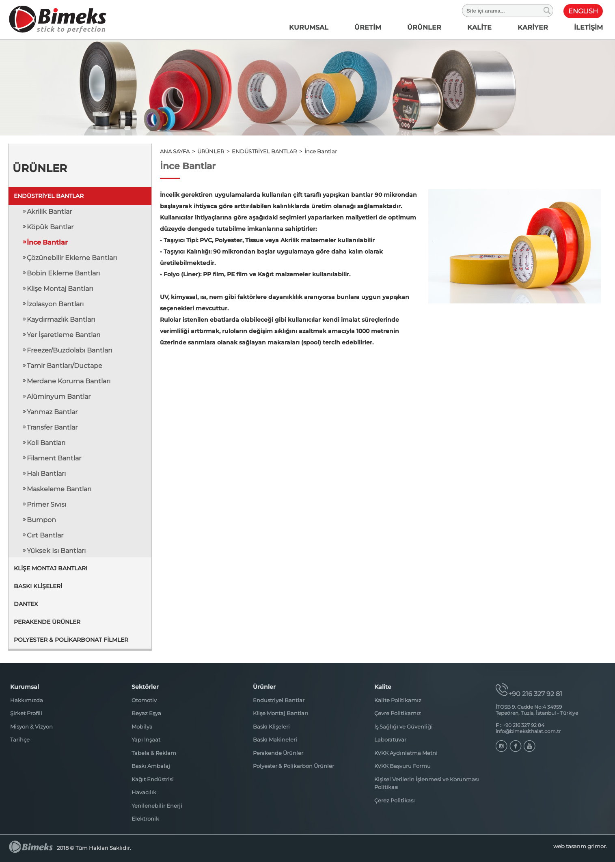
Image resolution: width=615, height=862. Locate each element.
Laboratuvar (390, 739)
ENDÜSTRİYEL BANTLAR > (268, 151)
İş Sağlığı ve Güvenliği (403, 726)
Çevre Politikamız (397, 713)
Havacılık (144, 792)
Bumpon (41, 520)
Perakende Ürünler (278, 753)
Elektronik (145, 818)
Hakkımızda (26, 700)
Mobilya (142, 726)
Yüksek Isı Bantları (56, 551)
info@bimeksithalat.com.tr (528, 731)
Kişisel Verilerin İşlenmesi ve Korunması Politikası (426, 783)
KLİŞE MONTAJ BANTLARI (50, 568)
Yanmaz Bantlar (52, 412)
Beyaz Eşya (146, 713)
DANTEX (26, 604)
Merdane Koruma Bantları (68, 381)
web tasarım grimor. (580, 846)
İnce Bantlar (47, 242)
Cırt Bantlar (45, 535)
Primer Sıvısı (46, 504)
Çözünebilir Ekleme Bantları (72, 258)
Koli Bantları (46, 443)
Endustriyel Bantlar (278, 700)
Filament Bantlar (54, 458)
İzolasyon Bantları (55, 304)
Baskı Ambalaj (151, 766)
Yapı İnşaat (146, 739)
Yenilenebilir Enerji (157, 805)
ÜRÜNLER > (214, 151)
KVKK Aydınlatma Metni (406, 753)
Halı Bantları (46, 473)
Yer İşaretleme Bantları (63, 335)
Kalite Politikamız (397, 700)
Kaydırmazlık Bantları (61, 319)
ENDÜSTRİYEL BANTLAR (49, 196)
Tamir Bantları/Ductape (64, 366)
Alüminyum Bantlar (59, 396)
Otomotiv (144, 700)
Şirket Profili (26, 713)
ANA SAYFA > (178, 151)
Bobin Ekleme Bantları (63, 273)
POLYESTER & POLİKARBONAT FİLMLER (71, 639)
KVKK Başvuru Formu (402, 766)
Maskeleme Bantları (59, 489)
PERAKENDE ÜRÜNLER (47, 622)
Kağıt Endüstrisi (153, 779)
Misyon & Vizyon (31, 726)
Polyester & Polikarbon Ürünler (293, 766)
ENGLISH (583, 11)
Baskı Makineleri (275, 739)
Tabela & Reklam (154, 753)
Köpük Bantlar (50, 227)
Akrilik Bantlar (49, 211)
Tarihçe (20, 739)
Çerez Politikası (394, 800)
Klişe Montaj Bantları (60, 288)
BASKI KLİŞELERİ (38, 586)
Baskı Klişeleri (271, 726)
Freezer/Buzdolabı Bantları (69, 350)
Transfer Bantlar (52, 427)
